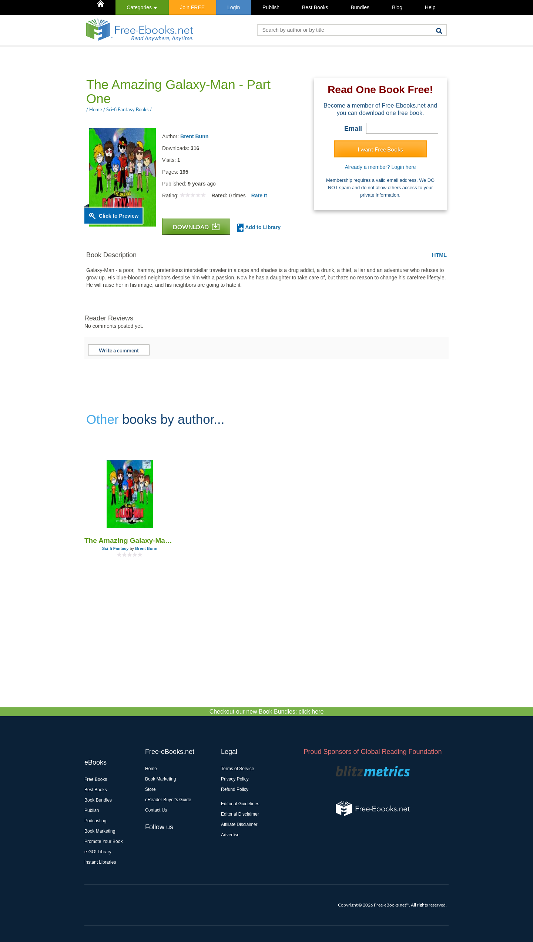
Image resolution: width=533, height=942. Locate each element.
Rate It (259, 195)
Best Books (315, 7)
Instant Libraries (100, 862)
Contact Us (156, 810)
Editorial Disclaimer (240, 814)
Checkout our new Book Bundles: (266, 711)
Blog (397, 7)
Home (151, 768)
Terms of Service (237, 768)
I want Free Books (380, 149)
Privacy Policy (235, 779)
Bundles (360, 7)
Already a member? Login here (380, 167)
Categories (142, 7)
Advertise (230, 834)
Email (353, 128)
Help (430, 7)
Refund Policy (234, 789)
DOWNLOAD (196, 226)
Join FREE (192, 7)
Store (150, 789)
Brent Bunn (194, 136)
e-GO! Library (97, 851)
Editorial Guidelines (240, 803)
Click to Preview (118, 216)
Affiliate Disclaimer (239, 824)
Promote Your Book (103, 841)
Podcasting (95, 820)
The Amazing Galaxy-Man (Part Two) (129, 540)
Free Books (95, 779)
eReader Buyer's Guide (168, 799)
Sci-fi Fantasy (115, 548)
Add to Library (259, 228)
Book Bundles (98, 800)
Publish (270, 7)
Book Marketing (99, 831)
